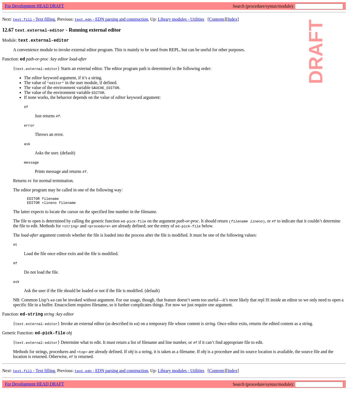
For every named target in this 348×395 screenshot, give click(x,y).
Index (232, 19)
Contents (217, 19)
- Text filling (34, 19)
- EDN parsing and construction (111, 19)
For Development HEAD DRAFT (34, 6)
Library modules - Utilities (181, 19)
